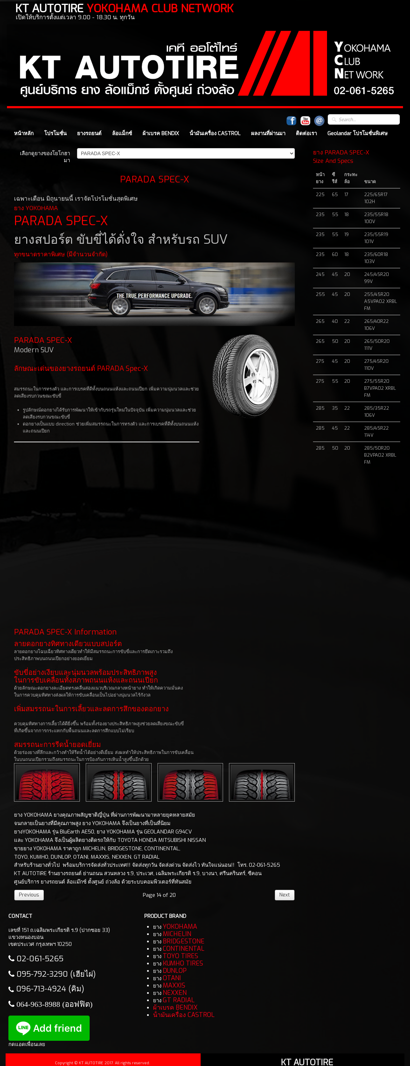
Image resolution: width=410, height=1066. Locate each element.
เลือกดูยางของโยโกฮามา (45, 157)
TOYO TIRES (180, 956)
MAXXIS (174, 985)
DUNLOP (175, 971)
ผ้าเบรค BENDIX (161, 133)
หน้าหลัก (24, 133)
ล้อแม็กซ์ (122, 133)
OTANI (172, 978)
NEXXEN (175, 993)
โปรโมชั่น (55, 133)
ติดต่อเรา (306, 133)
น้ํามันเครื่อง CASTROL (215, 133)
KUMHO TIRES (183, 963)
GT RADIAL (179, 1000)
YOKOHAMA (180, 926)
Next (284, 895)
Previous (29, 895)
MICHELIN (177, 934)
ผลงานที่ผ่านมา (268, 133)
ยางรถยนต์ (89, 133)
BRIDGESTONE (183, 941)
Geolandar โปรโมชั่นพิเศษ (357, 133)
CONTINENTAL (183, 948)
